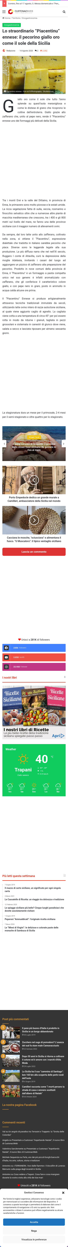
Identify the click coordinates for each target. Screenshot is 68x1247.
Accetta (34, 1222)
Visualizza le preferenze (34, 1239)
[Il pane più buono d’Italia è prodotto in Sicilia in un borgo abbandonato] (11, 1032)
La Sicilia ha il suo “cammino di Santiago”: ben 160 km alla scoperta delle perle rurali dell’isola (43, 1074)
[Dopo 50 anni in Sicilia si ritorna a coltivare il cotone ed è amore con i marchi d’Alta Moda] (11, 1061)
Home (6, 18)
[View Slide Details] (34, 712)
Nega (34, 1230)
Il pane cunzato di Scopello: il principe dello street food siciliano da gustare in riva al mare (34, 447)
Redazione (10, 51)
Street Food (34, 437)
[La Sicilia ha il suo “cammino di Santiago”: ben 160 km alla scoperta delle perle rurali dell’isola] (11, 1076)
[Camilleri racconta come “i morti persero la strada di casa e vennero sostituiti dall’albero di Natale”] (11, 1091)
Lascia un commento (34, 551)
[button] (63, 1192)
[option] (34, 443)
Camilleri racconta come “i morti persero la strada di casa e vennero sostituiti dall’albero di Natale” (43, 1090)
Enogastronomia (29, 18)
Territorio (16, 18)
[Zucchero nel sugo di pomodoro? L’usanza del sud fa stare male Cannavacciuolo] (11, 1047)
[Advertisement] (34, 162)
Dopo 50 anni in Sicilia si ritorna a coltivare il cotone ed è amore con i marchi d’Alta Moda (43, 1059)
